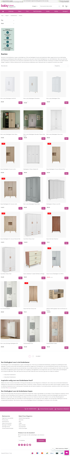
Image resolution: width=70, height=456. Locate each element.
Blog (20, 421)
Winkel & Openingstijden (24, 418)
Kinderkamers (14, 15)
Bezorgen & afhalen (6, 425)
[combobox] (50, 6)
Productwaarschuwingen (7, 428)
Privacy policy (5, 419)
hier (9, 387)
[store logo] (8, 6)
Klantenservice (6, 416)
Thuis (27, 11)
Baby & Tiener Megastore (25, 416)
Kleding (56, 11)
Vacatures (21, 419)
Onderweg (10, 11)
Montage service (6, 426)
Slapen (19, 11)
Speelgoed (65, 11)
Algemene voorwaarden (7, 418)
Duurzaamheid (22, 426)
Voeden (47, 11)
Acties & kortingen (23, 428)
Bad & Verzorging (37, 11)
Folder (20, 423)
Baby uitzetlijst (22, 425)
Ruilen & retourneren (7, 423)
